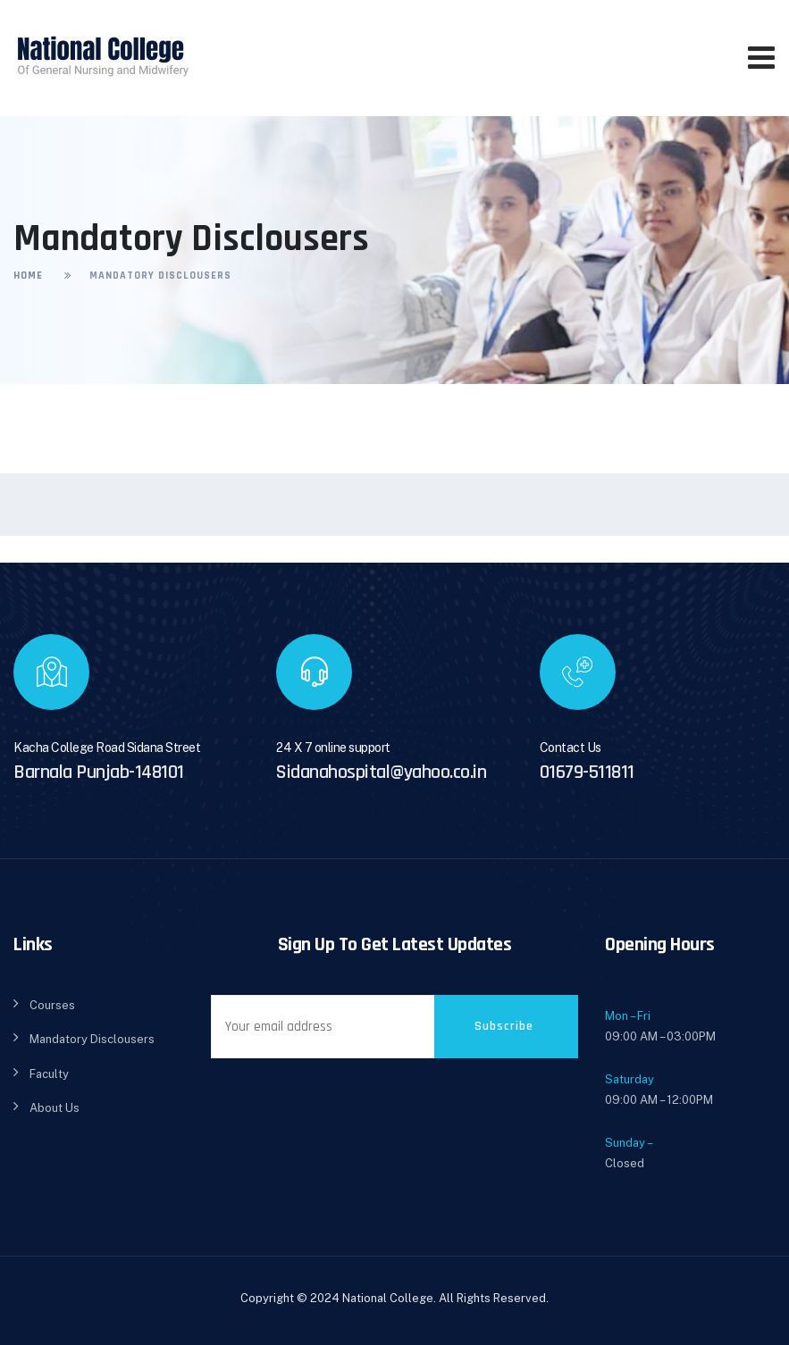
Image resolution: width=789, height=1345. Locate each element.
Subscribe (503, 1026)
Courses (52, 1005)
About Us (54, 1108)
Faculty (49, 1074)
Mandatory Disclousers (92, 1039)
